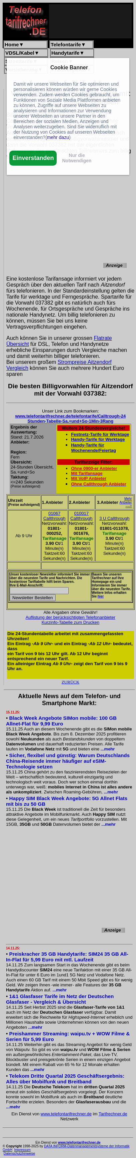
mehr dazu (58, 137)
